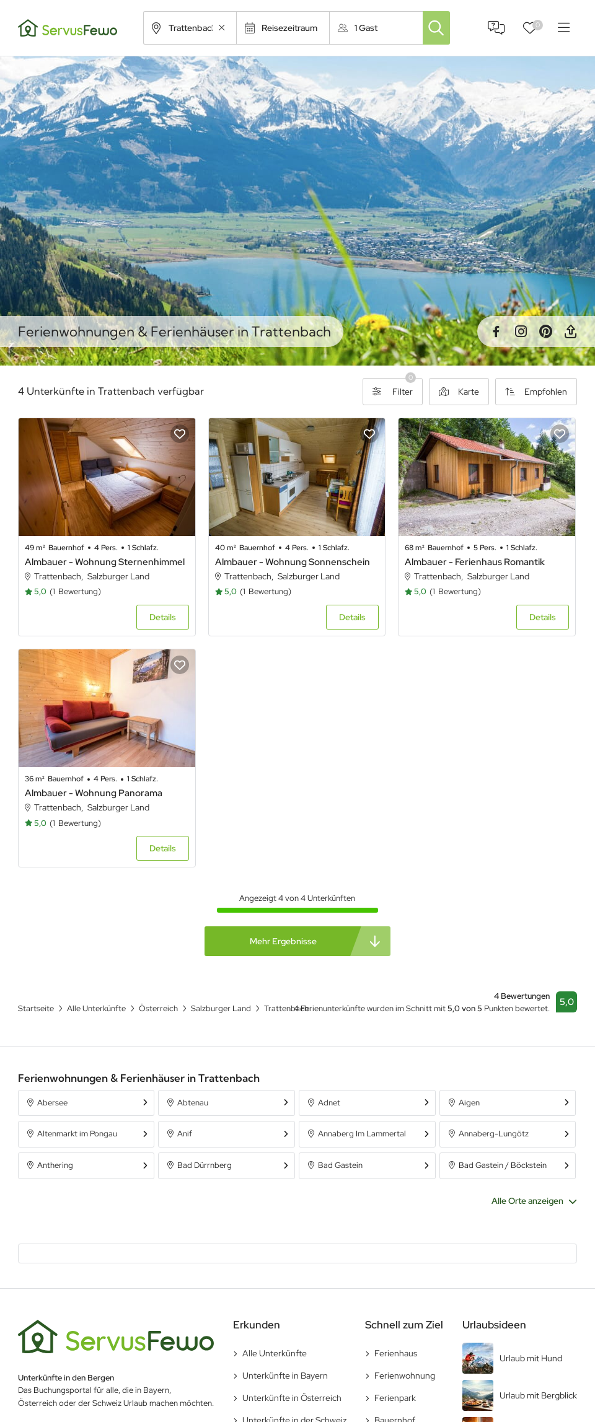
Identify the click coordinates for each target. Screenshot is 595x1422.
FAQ (496, 28)
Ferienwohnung (404, 1375)
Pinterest (545, 331)
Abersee (52, 1102)
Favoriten (537, 25)
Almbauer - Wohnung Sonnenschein (292, 562)
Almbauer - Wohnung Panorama (93, 793)
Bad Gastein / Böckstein (503, 1165)
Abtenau (192, 1102)
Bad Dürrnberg (204, 1165)
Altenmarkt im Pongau (77, 1133)
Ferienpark (395, 1397)
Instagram (520, 331)
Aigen (469, 1102)
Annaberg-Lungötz (494, 1133)
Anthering (55, 1165)
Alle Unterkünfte (274, 1353)
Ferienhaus (395, 1353)
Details (162, 617)
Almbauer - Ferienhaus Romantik (475, 562)
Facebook (495, 331)
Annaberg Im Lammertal (362, 1133)
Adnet (329, 1102)
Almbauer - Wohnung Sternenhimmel (105, 562)
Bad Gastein (340, 1165)
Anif (184, 1133)
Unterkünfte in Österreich (292, 1397)
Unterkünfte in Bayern (285, 1375)
